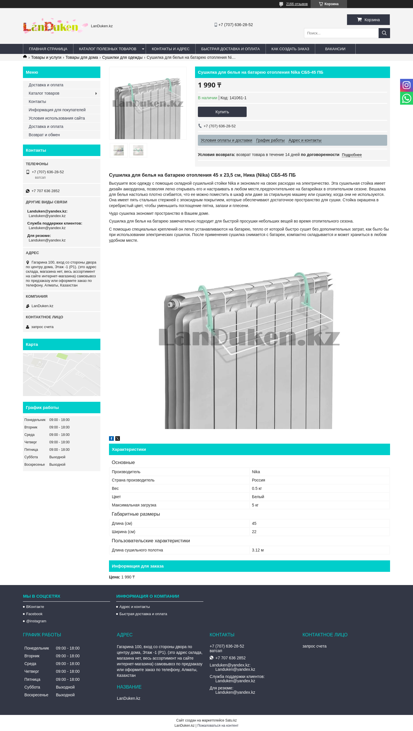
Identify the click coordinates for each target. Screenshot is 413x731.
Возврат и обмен (44, 134)
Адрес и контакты (134, 607)
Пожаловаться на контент (217, 726)
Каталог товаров (44, 93)
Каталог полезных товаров (108, 49)
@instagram (36, 621)
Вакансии (335, 49)
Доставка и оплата (46, 85)
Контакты (37, 101)
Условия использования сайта (57, 118)
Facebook (34, 614)
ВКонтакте (35, 607)
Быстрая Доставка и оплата (230, 49)
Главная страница (48, 49)
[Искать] (384, 33)
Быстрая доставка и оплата (143, 614)
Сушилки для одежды (122, 57)
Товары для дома (82, 57)
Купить (222, 111)
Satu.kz (231, 720)
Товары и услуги (46, 57)
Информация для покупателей (57, 110)
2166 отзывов (297, 4)
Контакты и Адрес (170, 49)
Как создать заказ (290, 49)
